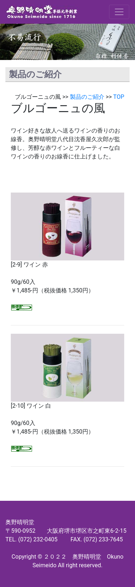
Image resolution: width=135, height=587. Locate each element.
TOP (118, 96)
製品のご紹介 (87, 96)
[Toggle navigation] (119, 12)
